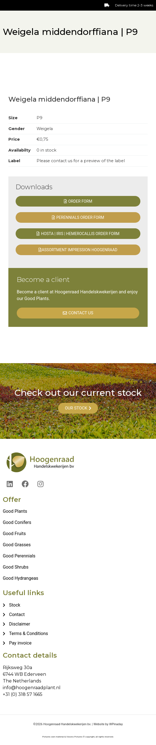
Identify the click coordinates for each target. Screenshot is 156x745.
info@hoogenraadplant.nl (32, 687)
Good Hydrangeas (20, 578)
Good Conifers (17, 522)
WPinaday (116, 724)
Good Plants (15, 511)
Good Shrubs (15, 567)
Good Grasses (17, 544)
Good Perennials (19, 556)
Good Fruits (14, 533)
